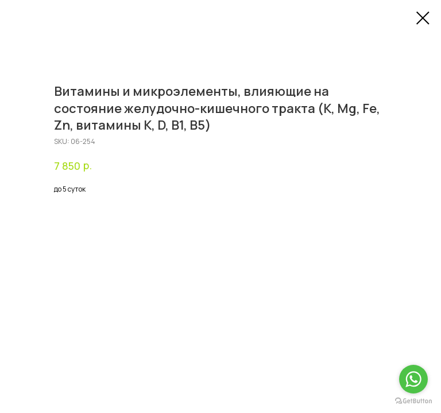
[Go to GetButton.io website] (413, 401)
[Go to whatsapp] (413, 379)
